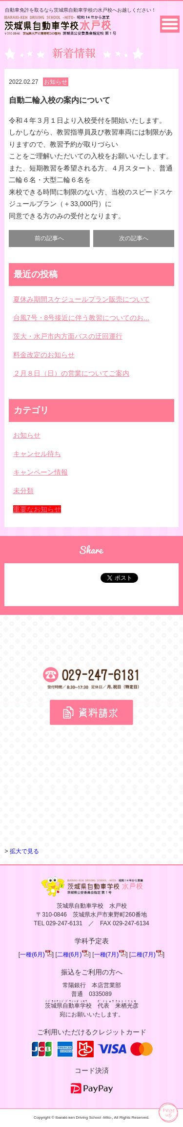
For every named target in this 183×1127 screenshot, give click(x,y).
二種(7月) (143, 954)
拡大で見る (24, 851)
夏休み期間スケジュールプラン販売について (81, 299)
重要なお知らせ (37, 509)
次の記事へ (133, 238)
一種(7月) (106, 954)
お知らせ (55, 81)
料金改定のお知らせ (44, 355)
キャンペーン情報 (40, 472)
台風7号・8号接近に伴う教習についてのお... (81, 318)
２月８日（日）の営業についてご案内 (71, 373)
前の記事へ (49, 238)
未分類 (23, 491)
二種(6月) (69, 954)
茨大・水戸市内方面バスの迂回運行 (67, 336)
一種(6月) (32, 954)
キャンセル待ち (37, 454)
